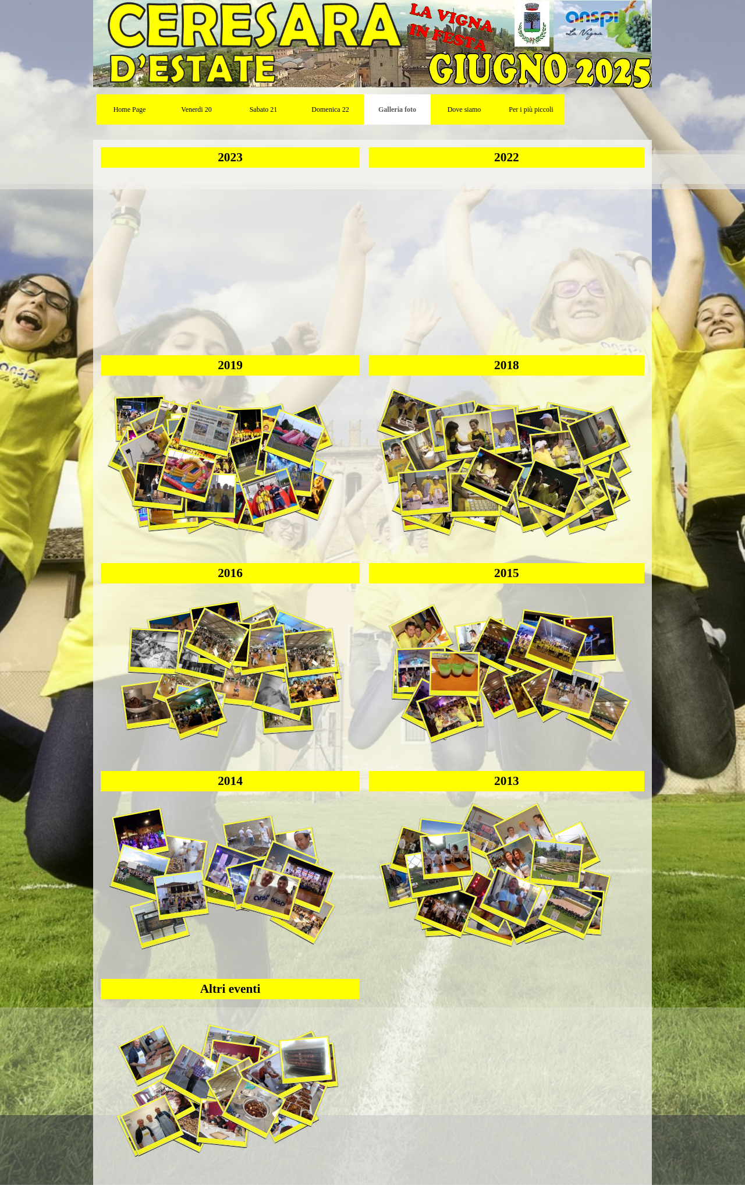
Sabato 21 (264, 109)
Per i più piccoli (531, 109)
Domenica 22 (330, 109)
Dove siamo (464, 109)
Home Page (129, 109)
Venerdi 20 (196, 109)
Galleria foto (397, 109)
